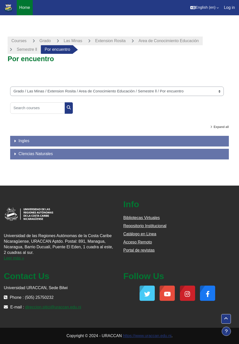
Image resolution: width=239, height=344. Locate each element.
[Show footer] (226, 331)
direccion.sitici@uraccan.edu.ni (53, 307)
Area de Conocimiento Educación (169, 41)
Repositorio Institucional (144, 226)
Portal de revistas (139, 250)
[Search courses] (37, 108)
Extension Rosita (110, 41)
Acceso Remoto (137, 242)
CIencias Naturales (36, 154)
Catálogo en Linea (139, 234)
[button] (204, 7)
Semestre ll (27, 49)
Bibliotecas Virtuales (141, 218)
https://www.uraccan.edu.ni (147, 336)
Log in (229, 7)
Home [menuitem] (24, 7)
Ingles (24, 141)
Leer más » (14, 258)
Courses (19, 41)
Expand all (221, 127)
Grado (45, 41)
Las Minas (73, 41)
